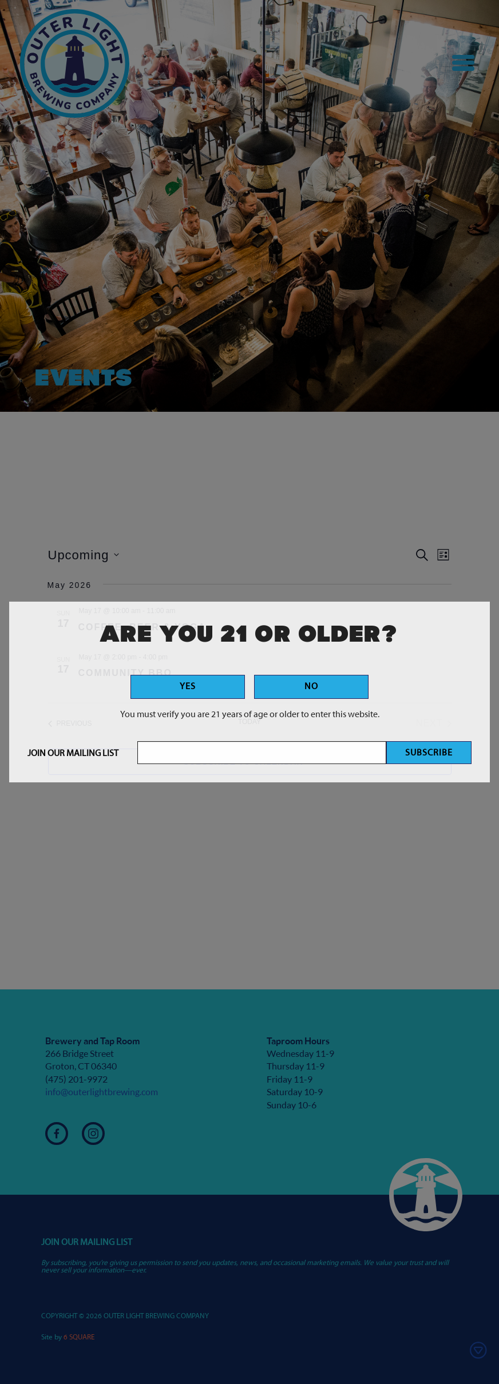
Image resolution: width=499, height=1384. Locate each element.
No (311, 686)
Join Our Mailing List (72, 753)
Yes (188, 686)
